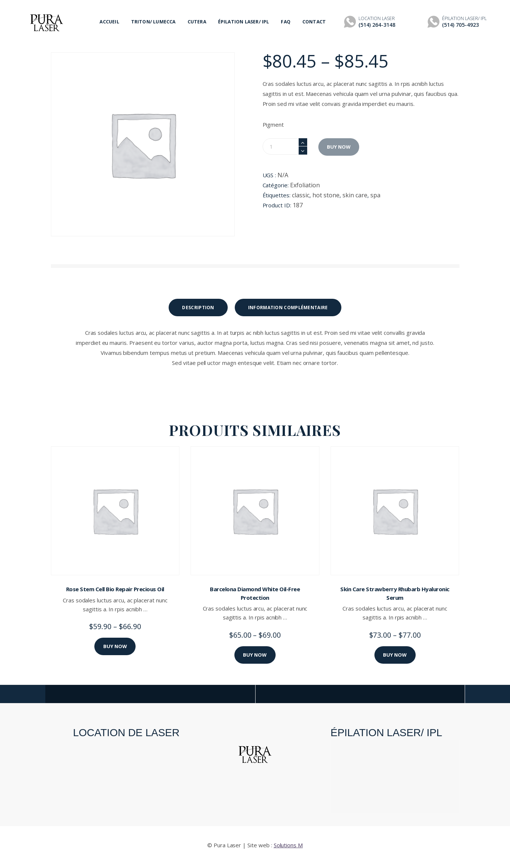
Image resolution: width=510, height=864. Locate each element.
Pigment (273, 124)
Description (198, 307)
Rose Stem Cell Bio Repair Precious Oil (115, 589)
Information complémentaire (288, 307)
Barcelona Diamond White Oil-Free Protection (255, 593)
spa (375, 195)
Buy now (339, 146)
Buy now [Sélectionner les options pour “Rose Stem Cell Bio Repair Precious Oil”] (115, 646)
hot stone (326, 195)
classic (300, 195)
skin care (354, 195)
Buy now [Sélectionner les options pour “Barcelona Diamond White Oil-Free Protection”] (255, 654)
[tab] (198, 307)
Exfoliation (305, 185)
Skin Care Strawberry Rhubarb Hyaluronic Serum (394, 593)
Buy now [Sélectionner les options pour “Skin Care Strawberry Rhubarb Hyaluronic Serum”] (395, 654)
